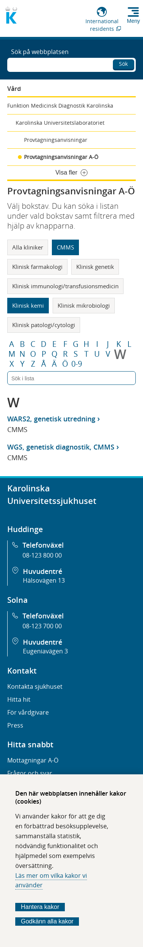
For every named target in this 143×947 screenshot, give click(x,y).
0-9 (76, 364)
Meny (133, 21)
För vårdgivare (28, 712)
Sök (123, 63)
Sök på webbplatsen (40, 52)
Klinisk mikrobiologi (84, 305)
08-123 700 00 (42, 626)
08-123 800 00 (42, 555)
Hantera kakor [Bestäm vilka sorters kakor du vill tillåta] (40, 907)
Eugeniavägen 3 (45, 651)
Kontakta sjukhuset (35, 686)
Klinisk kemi (28, 305)
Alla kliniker (27, 247)
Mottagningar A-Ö (32, 760)
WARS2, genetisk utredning (51, 418)
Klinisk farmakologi (37, 266)
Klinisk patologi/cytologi (43, 325)
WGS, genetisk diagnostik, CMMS (60, 446)
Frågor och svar (29, 773)
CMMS (65, 247)
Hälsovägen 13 (44, 580)
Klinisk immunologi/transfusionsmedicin (65, 286)
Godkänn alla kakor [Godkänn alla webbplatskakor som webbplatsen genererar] (47, 921)
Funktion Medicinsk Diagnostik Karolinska (60, 105)
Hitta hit (19, 699)
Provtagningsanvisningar (55, 139)
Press (15, 725)
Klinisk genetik (95, 266)
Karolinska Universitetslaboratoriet (60, 122)
